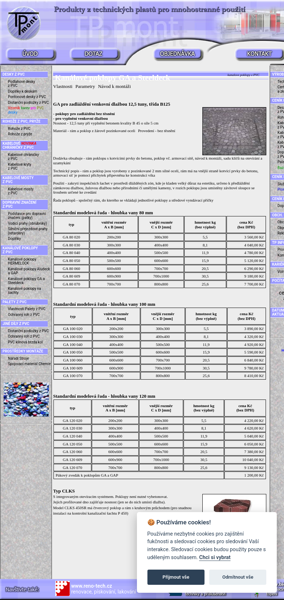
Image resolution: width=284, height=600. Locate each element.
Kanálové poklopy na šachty (24, 291)
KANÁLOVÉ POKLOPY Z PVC (20, 250)
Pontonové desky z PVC (27, 97)
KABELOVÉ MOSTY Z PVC (18, 180)
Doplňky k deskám (22, 91)
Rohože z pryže (20, 134)
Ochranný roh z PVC (24, 315)
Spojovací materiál (23, 364)
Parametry (85, 86)
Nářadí (13, 358)
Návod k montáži (114, 86)
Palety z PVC (35, 309)
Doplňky (14, 239)
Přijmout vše (176, 577)
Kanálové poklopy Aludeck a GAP (29, 271)
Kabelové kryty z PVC (19, 166)
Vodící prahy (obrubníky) (27, 223)
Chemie (45, 364)
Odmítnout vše (237, 577)
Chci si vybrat (215, 557)
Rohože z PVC (19, 129)
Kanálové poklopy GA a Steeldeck (26, 281)
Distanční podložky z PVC (28, 103)
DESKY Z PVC (14, 74)
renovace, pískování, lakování (103, 589)
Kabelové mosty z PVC (21, 191)
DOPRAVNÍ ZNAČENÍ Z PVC (19, 204)
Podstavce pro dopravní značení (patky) (27, 216)
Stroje (24, 358)
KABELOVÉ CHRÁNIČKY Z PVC (19, 145)
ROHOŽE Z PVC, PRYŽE (21, 121)
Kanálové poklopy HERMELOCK (22, 261)
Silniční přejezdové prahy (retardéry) (28, 231)
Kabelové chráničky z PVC (23, 157)
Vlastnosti (16, 309)
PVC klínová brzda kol (25, 342)
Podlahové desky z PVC (21, 84)
